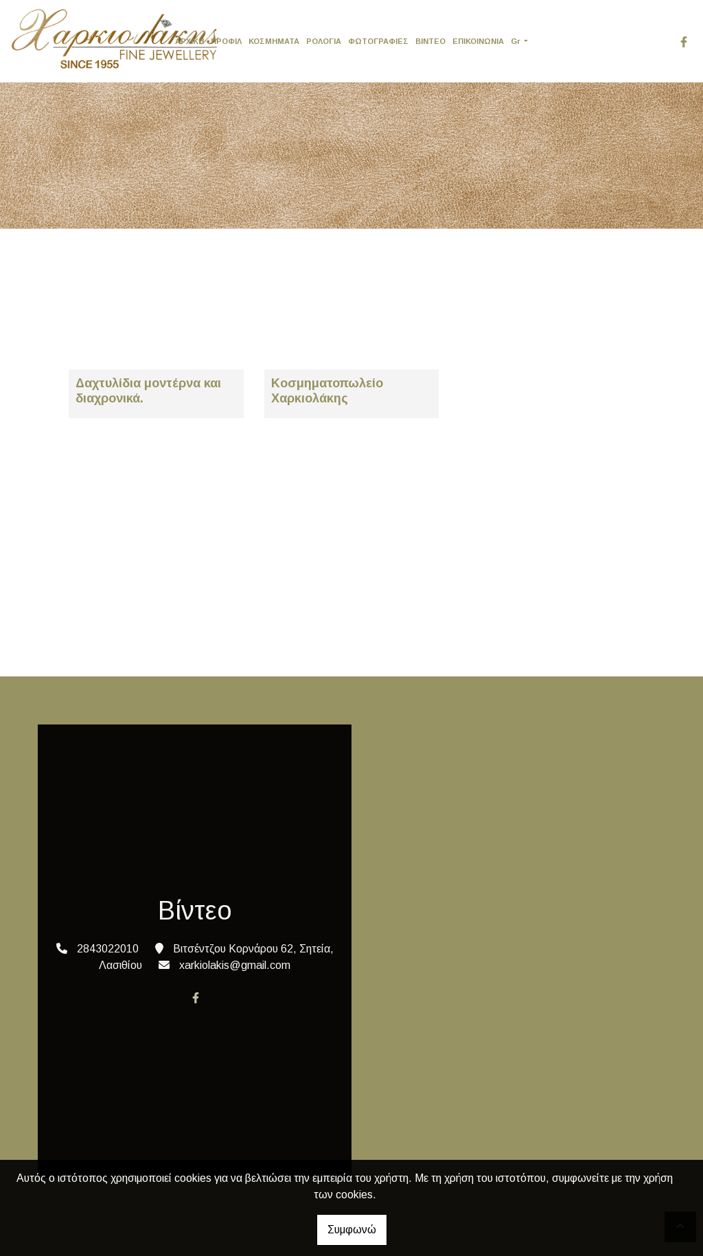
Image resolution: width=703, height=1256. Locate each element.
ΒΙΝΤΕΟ (430, 41)
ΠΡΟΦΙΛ (226, 41)
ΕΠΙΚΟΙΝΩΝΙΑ (478, 41)
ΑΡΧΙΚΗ (189, 41)
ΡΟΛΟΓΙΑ (323, 41)
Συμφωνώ (351, 1229)
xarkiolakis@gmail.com (234, 965)
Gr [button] (516, 41)
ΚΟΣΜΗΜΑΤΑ (274, 41)
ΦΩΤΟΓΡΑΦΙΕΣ (378, 41)
